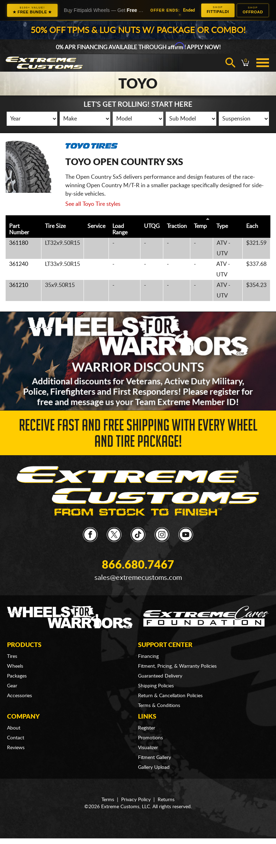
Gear (12, 685)
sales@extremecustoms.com (138, 577)
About (13, 728)
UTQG (152, 226)
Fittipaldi (218, 10)
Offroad (253, 10)
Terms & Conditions (159, 705)
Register (146, 728)
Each (252, 226)
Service (96, 226)
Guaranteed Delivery (160, 676)
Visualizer (148, 747)
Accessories (19, 695)
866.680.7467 (138, 565)
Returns (166, 799)
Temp (200, 226)
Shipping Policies (156, 685)
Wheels (15, 666)
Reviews (16, 747)
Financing (148, 656)
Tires (12, 656)
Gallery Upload (154, 767)
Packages (17, 676)
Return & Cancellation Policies (170, 695)
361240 (18, 264)
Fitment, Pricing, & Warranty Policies (177, 666)
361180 (18, 243)
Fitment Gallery (154, 757)
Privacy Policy (136, 799)
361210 (18, 285)
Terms (107, 799)
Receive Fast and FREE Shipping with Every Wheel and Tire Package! (138, 435)
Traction (177, 226)
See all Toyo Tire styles (92, 204)
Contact (15, 737)
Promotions (150, 737)
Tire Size (55, 226)
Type (222, 226)
